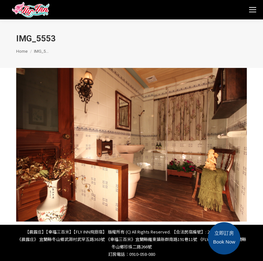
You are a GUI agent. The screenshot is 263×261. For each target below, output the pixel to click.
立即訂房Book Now (224, 237)
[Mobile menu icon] (253, 10)
